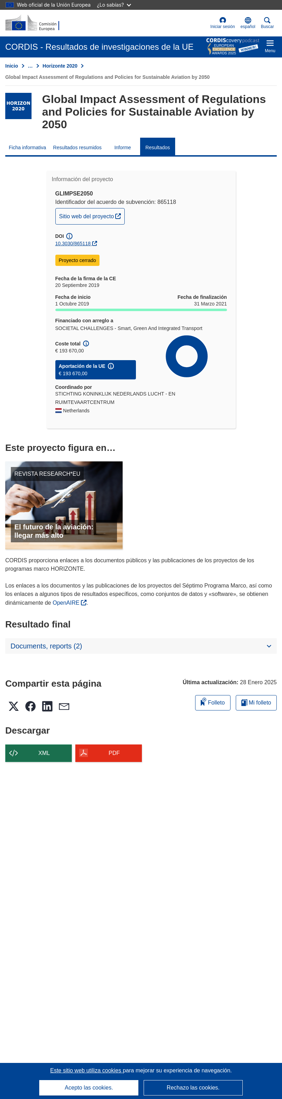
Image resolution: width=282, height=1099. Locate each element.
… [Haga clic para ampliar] (30, 66)
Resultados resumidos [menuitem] (77, 147)
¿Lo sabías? (114, 5)
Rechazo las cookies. (193, 1088)
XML (44, 753)
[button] (248, 23)
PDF (114, 753)
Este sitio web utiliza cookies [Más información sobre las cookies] (86, 1070)
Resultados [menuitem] (157, 147)
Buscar (267, 23)
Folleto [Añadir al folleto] (213, 702)
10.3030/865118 (73, 243)
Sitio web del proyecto (92, 215)
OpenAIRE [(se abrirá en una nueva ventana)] (67, 603)
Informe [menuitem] (122, 147)
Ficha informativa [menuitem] (27, 147)
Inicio (11, 66)
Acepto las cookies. (89, 1088)
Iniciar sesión (223, 23)
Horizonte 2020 (60, 66)
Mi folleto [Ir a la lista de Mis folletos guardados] (256, 702)
